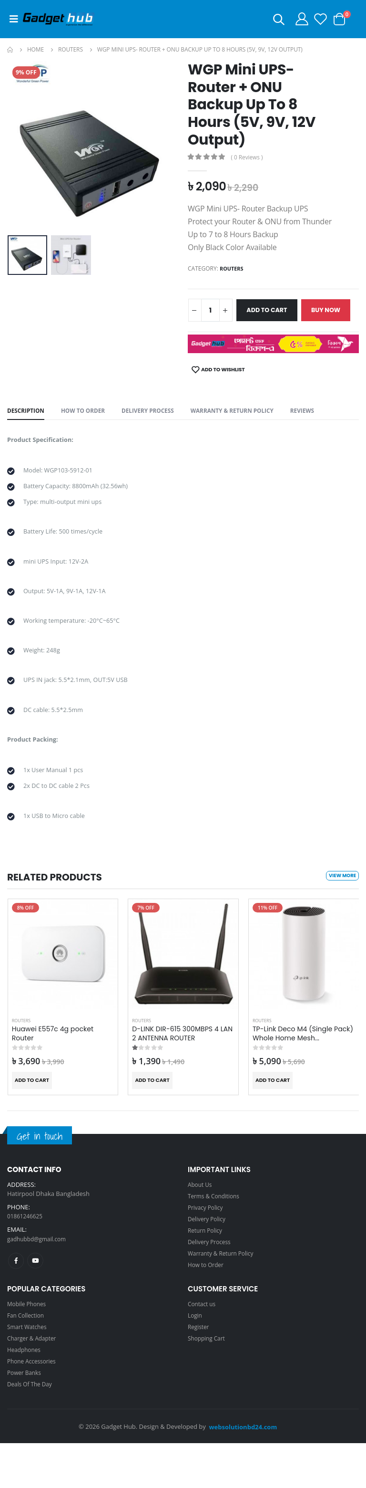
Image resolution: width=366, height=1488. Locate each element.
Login (195, 1360)
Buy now (215, 336)
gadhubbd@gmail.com (39, 1283)
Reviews (326, 435)
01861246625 (26, 1261)
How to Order (89, 435)
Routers (70, 49)
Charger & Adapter (34, 1383)
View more (341, 920)
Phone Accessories (34, 1406)
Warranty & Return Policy (250, 435)
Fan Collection (27, 1360)
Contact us (203, 1348)
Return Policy (207, 1274)
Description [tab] (27, 435)
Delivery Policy (208, 1263)
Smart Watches (29, 1371)
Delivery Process (159, 435)
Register (199, 1371)
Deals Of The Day (32, 1429)
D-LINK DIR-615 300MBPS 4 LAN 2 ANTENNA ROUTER (182, 1078)
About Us (201, 1229)
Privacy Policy (207, 1251)
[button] (269, 20)
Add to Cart (275, 310)
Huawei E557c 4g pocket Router (53, 1078)
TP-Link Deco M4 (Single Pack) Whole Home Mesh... (303, 1078)
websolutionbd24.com (243, 1471)
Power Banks (25, 1417)
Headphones (25, 1394)
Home (35, 49)
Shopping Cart (208, 1383)
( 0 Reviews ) (249, 157)
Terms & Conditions (216, 1240)
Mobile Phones (28, 1348)
